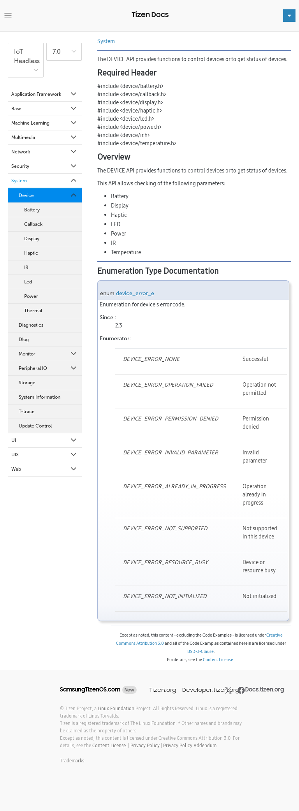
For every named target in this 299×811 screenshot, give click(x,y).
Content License (218, 659)
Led (28, 282)
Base (44, 109)
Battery (32, 210)
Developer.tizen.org (210, 689)
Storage (27, 382)
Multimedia (44, 137)
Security (44, 166)
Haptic (31, 253)
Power (31, 296)
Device (48, 195)
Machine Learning (44, 123)
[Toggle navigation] (8, 15)
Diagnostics (31, 325)
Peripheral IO (48, 368)
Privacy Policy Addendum (189, 745)
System (44, 181)
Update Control (35, 426)
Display (31, 238)
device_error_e (135, 293)
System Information (39, 397)
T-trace (27, 411)
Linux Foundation (116, 708)
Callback (33, 224)
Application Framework (44, 94)
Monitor (48, 354)
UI (44, 440)
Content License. (109, 745)
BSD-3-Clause (200, 651)
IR (26, 267)
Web (44, 469)
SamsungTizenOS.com (90, 689)
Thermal (33, 310)
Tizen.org (162, 689)
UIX (44, 455)
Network (44, 152)
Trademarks (72, 760)
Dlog (24, 339)
